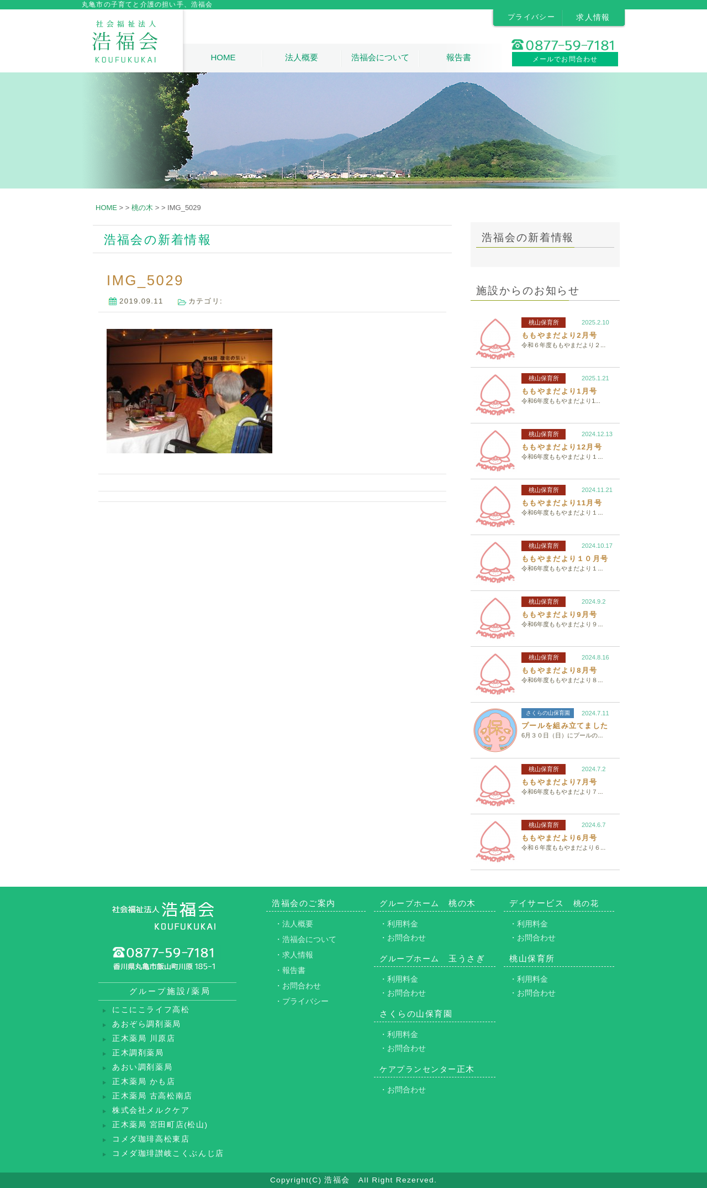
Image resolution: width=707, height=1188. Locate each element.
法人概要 (301, 57)
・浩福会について (305, 939)
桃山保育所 (544, 322)
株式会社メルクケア (150, 1110)
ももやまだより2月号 (559, 335)
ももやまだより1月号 (559, 391)
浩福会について (380, 57)
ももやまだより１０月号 (564, 558)
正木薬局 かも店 (144, 1081)
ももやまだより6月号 (559, 838)
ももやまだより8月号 (559, 670)
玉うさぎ (432, 958)
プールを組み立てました (564, 725)
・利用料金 (398, 923)
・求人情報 (294, 954)
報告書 (458, 57)
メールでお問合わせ (565, 59)
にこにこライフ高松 (150, 1010)
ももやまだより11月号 (561, 503)
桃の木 (427, 903)
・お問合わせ (298, 985)
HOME (222, 57)
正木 (427, 1069)
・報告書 (290, 970)
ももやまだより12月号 (561, 447)
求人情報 (593, 17)
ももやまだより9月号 (559, 614)
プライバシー (531, 17)
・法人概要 (294, 923)
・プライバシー (302, 1001)
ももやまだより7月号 (559, 782)
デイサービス (554, 903)
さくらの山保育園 (548, 713)
